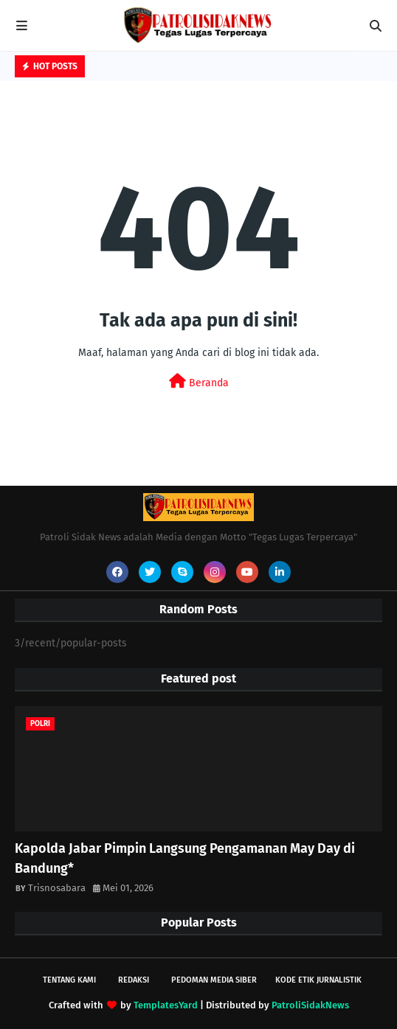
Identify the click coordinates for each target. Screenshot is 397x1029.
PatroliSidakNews (310, 1005)
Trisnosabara (57, 887)
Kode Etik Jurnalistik (318, 980)
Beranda (199, 381)
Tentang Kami (69, 980)
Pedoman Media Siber (214, 980)
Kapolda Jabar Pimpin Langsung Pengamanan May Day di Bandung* (185, 858)
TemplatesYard (166, 1005)
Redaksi (133, 980)
